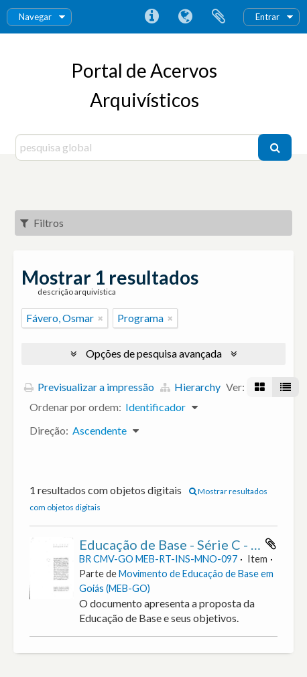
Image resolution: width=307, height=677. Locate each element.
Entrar (267, 16)
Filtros (42, 222)
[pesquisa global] (138, 147)
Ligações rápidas (151, 16)
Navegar (35, 16)
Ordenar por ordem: (75, 406)
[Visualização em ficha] (260, 387)
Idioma (185, 16)
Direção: (48, 430)
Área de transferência (218, 16)
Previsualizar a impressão (89, 386)
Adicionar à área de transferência (271, 543)
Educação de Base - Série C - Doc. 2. (185, 544)
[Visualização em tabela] (285, 387)
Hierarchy (190, 386)
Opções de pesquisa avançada (154, 353)
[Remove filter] (100, 318)
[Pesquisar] (275, 147)
